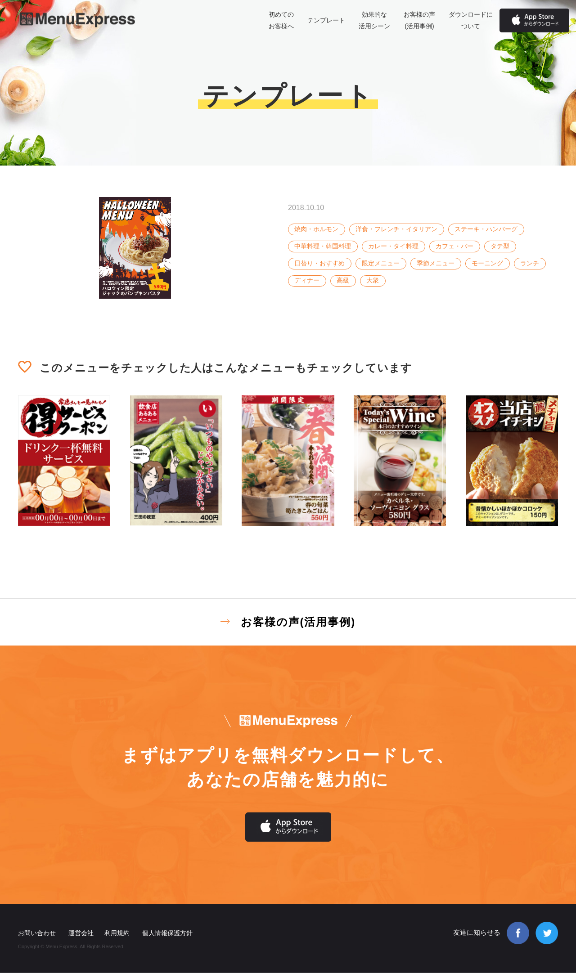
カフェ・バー (454, 246)
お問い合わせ (37, 933)
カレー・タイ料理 (393, 246)
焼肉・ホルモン (316, 229)
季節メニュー (435, 263)
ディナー (307, 280)
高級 (343, 280)
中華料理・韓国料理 (322, 246)
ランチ (529, 263)
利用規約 (117, 933)
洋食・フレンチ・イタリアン (396, 229)
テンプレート (326, 20)
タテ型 (499, 246)
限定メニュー (381, 263)
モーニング (487, 263)
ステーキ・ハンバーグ (486, 229)
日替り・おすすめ (319, 263)
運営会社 (81, 933)
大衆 (372, 280)
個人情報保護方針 (167, 933)
